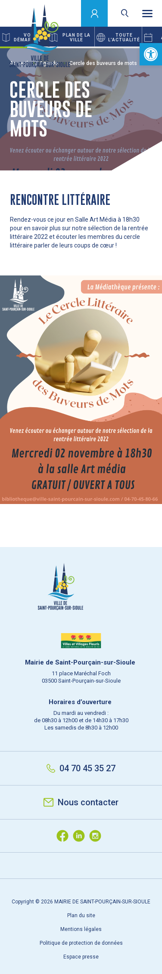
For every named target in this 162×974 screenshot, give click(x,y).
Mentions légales (81, 929)
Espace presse (81, 957)
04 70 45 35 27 (81, 768)
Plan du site (81, 915)
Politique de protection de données (81, 943)
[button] (151, 54)
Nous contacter (81, 802)
